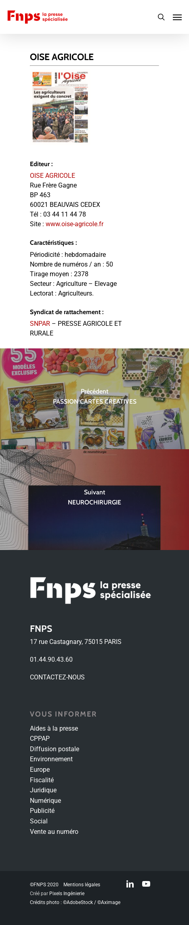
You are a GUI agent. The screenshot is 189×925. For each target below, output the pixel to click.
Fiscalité (42, 780)
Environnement (51, 759)
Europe (40, 769)
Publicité (42, 811)
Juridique (43, 790)
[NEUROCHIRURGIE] (94, 499)
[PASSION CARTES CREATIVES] (94, 398)
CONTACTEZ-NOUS (57, 677)
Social (39, 821)
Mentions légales (81, 885)
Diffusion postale (54, 749)
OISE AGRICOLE (52, 175)
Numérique (45, 800)
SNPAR (40, 323)
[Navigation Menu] (177, 17)
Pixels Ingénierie (66, 893)
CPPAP (40, 738)
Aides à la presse (54, 728)
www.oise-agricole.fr (74, 224)
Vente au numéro (54, 831)
